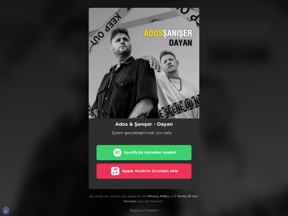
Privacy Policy (158, 196)
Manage (130, 201)
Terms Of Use (187, 196)
